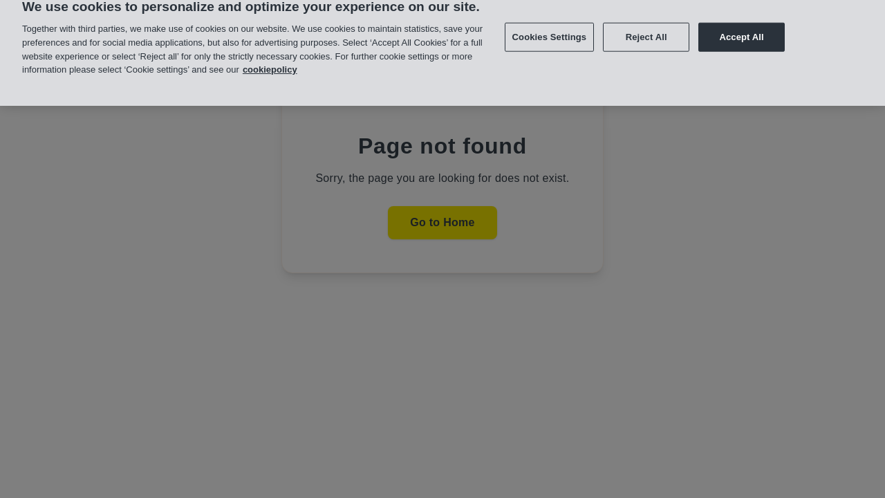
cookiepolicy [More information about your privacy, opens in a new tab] (270, 64)
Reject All (646, 31)
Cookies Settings (549, 31)
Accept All (741, 31)
